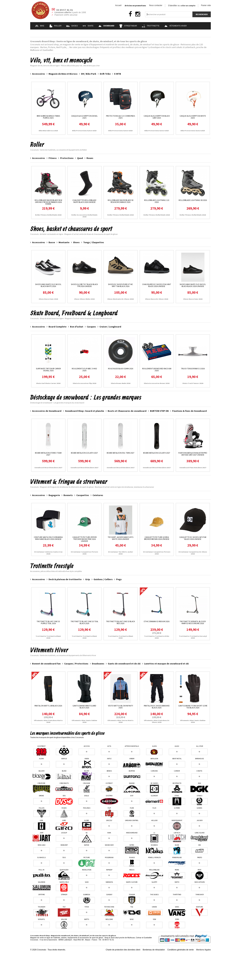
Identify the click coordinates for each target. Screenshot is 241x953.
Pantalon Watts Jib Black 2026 (48, 705)
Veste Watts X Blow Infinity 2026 (120, 706)
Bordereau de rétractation (154, 950)
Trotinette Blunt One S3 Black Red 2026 (120, 622)
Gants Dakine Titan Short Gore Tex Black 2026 (192, 706)
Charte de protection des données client (123, 950)
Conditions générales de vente (180, 950)
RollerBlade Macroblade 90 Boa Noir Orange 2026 (120, 201)
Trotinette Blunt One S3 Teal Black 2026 (84, 622)
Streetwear (128, 26)
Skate (88, 26)
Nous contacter (155, 5)
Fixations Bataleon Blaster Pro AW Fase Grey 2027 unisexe (192, 454)
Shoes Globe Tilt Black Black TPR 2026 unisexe (84, 285)
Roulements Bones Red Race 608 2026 (156, 369)
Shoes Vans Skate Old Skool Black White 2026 (48, 285)
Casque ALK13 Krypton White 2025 (193, 117)
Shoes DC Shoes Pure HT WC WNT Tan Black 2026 (120, 285)
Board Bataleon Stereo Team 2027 (48, 454)
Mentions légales (203, 950)
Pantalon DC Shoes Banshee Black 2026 (157, 706)
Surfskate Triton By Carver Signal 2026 (48, 369)
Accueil (118, 5)
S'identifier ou (181, 5)
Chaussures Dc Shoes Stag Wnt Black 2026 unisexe (156, 285)
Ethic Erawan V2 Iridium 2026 (156, 621)
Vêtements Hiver (175, 26)
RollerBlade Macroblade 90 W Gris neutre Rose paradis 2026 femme (48, 202)
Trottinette (150, 26)
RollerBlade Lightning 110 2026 (156, 201)
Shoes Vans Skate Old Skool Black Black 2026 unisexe (193, 285)
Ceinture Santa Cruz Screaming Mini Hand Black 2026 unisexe (48, 538)
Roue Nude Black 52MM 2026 (120, 368)
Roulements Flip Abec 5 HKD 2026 (84, 369)
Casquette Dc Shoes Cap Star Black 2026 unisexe (192, 538)
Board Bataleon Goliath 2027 (84, 453)
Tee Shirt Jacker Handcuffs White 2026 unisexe (120, 538)
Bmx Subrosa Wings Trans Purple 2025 (48, 117)
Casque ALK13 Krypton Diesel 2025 (84, 117)
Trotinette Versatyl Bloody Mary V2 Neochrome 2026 (193, 622)
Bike (39, 26)
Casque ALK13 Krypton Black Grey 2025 (157, 117)
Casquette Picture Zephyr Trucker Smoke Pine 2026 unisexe (84, 539)
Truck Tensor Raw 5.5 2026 (193, 368)
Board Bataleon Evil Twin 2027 (120, 453)
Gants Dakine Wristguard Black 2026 (84, 706)
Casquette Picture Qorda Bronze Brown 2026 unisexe (156, 538)
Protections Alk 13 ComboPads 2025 (120, 117)
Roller (55, 26)
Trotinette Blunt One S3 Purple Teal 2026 (48, 622)
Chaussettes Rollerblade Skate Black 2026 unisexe (84, 201)
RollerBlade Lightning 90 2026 (193, 200)
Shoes (72, 26)
